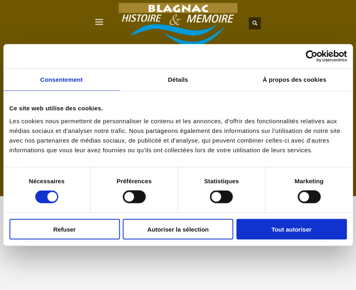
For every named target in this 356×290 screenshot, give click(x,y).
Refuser (64, 229)
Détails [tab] (178, 79)
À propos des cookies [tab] (295, 79)
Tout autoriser (291, 229)
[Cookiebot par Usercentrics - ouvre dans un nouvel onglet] (311, 56)
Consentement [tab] (61, 79)
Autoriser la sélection (178, 229)
